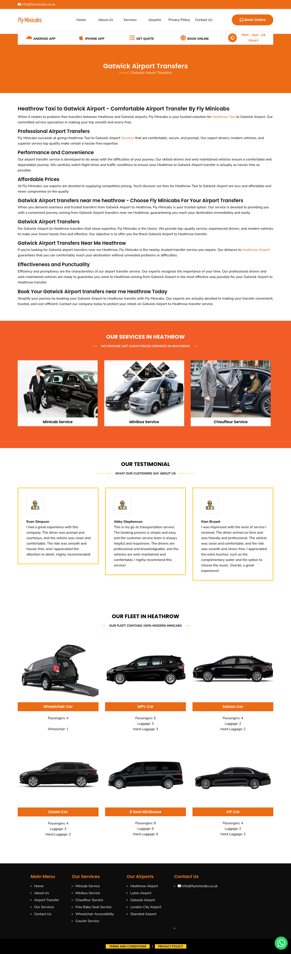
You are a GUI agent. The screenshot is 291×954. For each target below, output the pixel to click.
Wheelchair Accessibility (94, 914)
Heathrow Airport (256, 249)
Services (130, 19)
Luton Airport (140, 893)
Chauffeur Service (89, 900)
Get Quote (141, 37)
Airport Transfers (69, 131)
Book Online (252, 19)
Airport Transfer (46, 900)
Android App (40, 37)
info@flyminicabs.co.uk (36, 4)
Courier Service (87, 921)
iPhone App (91, 37)
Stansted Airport (143, 914)
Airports (154, 19)
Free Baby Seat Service (93, 907)
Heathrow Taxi (223, 116)
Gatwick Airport (142, 900)
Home (81, 19)
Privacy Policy (179, 19)
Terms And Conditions (127, 946)
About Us (105, 19)
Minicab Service (87, 886)
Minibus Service (87, 893)
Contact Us (203, 19)
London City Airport (145, 907)
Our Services (44, 907)
